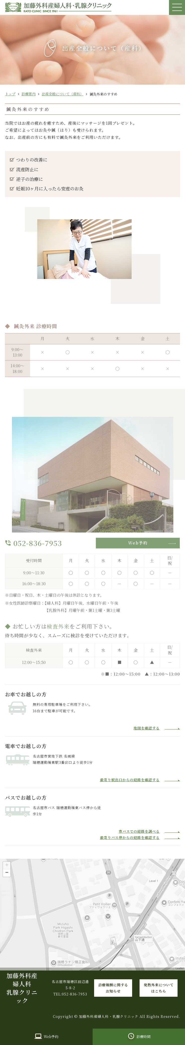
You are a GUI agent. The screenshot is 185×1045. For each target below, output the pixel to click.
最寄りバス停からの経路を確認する (130, 837)
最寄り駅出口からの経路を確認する (130, 779)
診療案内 (29, 93)
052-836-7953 (37, 549)
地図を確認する (147, 727)
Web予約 (138, 549)
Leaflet (180, 975)
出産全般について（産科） (62, 93)
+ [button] (6, 872)
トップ (10, 93)
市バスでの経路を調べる (139, 831)
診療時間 (143, 1036)
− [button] (6, 879)
